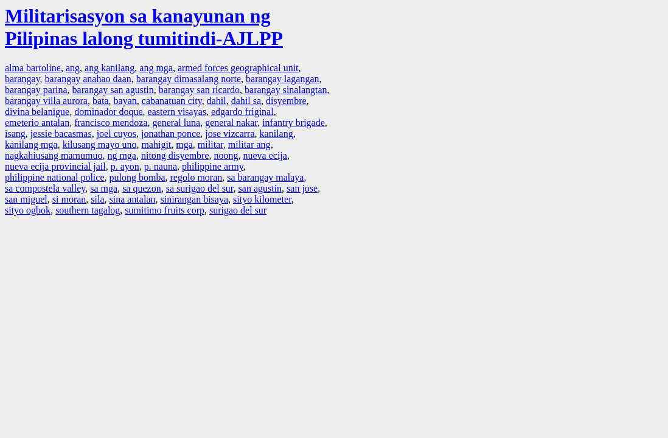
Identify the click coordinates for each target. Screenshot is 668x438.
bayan (125, 101)
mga (184, 144)
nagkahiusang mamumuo (53, 155)
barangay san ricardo (199, 90)
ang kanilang (109, 68)
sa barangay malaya (265, 177)
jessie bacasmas (61, 133)
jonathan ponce (170, 133)
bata (100, 101)
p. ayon (125, 166)
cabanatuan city (172, 101)
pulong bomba (137, 177)
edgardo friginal (242, 111)
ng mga (121, 155)
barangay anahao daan (88, 79)
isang (15, 133)
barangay (22, 79)
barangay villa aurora (46, 101)
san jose (302, 188)
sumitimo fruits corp (164, 210)
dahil (216, 101)
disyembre (286, 101)
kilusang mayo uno (100, 144)
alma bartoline (33, 68)
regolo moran (196, 177)
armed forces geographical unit (238, 68)
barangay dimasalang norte (188, 79)
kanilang (276, 133)
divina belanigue (37, 111)
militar (210, 144)
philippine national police (55, 177)
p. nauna (160, 166)
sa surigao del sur (200, 188)
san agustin (260, 188)
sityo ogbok (27, 210)
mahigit (156, 144)
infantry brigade (293, 122)
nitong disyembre (175, 155)
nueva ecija (265, 155)
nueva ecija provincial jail (55, 166)
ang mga (156, 68)
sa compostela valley (45, 188)
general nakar (231, 122)
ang (73, 68)
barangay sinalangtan (286, 90)
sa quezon (141, 188)
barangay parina (36, 90)
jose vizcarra (229, 133)
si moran (69, 199)
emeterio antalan (37, 122)
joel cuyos (116, 133)
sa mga (103, 188)
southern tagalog (87, 210)
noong (226, 155)
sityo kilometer (262, 199)
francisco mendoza (110, 122)
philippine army (212, 166)
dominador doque (108, 111)
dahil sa (246, 101)
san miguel (26, 199)
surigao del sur (237, 210)
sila (97, 199)
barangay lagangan (282, 79)
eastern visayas (177, 111)
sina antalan (133, 199)
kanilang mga (31, 144)
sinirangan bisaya (195, 199)
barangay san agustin (113, 90)
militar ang (249, 144)
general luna (177, 122)
